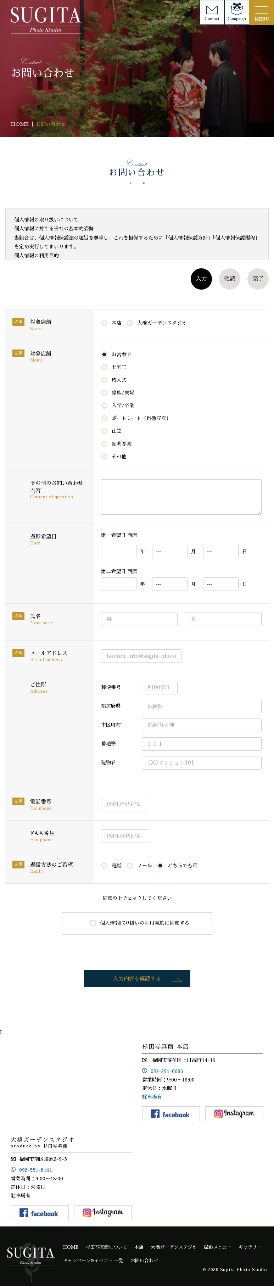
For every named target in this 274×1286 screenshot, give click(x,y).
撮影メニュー (217, 1247)
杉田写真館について (106, 1247)
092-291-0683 (167, 1071)
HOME (71, 1247)
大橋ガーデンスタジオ (174, 1247)
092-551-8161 (35, 1170)
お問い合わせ (144, 1260)
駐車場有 (152, 1096)
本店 (139, 1247)
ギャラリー (250, 1247)
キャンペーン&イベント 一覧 (93, 1260)
